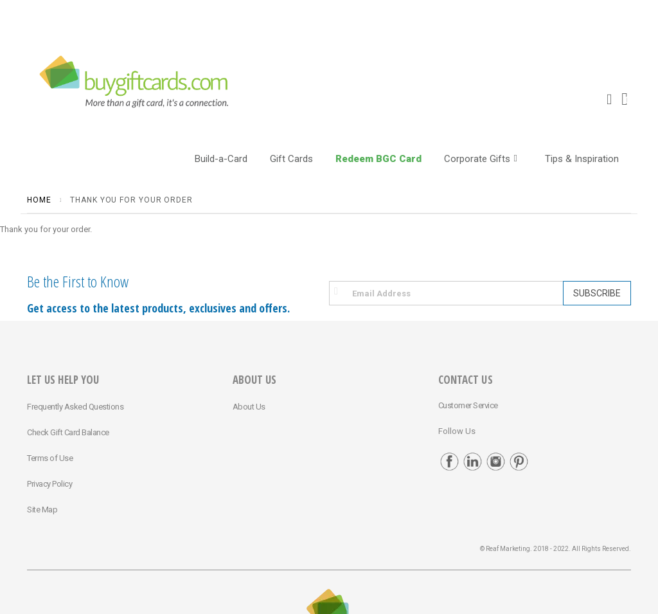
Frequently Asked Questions (75, 406)
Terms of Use (50, 458)
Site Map (42, 509)
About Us (249, 406)
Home (39, 199)
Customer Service (468, 405)
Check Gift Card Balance (68, 432)
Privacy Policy (49, 484)
